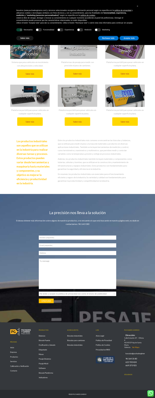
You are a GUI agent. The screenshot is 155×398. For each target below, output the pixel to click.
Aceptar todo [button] (129, 391)
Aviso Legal (100, 336)
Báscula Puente (44, 340)
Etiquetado (43, 350)
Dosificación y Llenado (47, 345)
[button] (137, 359)
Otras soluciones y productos (24, 15)
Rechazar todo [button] (108, 391)
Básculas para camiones (76, 340)
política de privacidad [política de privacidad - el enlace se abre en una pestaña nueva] (122, 363)
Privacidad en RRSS (103, 350)
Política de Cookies (103, 345)
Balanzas (42, 336)
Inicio (121, 15)
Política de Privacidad (104, 340)
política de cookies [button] (87, 368)
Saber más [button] (24, 391)
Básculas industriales (75, 336)
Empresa (13, 352)
